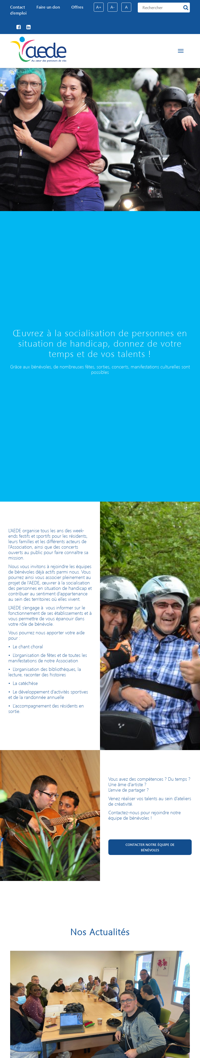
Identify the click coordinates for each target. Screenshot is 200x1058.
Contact (17, 7)
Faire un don (48, 7)
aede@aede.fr (122, 826)
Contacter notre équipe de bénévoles (150, 847)
